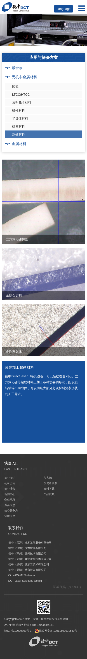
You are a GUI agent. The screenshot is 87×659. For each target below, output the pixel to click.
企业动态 (9, 499)
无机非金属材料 (24, 77)
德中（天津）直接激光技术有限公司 (30, 559)
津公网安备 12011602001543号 (56, 630)
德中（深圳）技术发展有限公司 (27, 548)
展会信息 (9, 505)
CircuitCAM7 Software (21, 575)
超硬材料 (18, 134)
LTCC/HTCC (21, 94)
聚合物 (17, 68)
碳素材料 (18, 126)
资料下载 (49, 488)
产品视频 (49, 494)
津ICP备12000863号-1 (17, 630)
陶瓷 (15, 86)
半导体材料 (20, 118)
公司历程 (9, 483)
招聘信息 (9, 516)
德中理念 (9, 488)
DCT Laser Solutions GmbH (25, 580)
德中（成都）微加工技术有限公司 (28, 564)
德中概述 (9, 477)
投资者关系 (50, 483)
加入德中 (49, 477)
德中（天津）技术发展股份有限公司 (30, 542)
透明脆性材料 (21, 102)
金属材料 (19, 144)
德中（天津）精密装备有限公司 (27, 569)
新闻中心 (9, 494)
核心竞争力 (11, 510)
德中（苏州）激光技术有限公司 (27, 553)
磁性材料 (18, 110)
